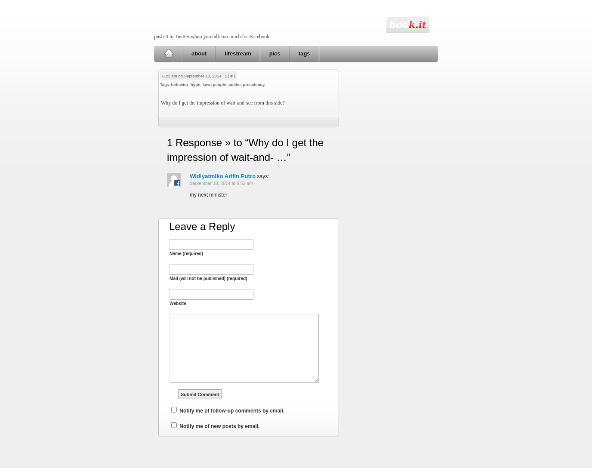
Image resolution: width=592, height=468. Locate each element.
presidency (254, 84)
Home (168, 54)
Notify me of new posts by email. (219, 426)
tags (304, 53)
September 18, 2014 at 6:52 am (221, 183)
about (199, 53)
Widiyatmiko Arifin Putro (223, 176)
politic (234, 84)
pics (275, 53)
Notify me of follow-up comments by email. (231, 411)
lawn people (214, 84)
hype (195, 84)
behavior (179, 84)
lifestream (238, 53)
